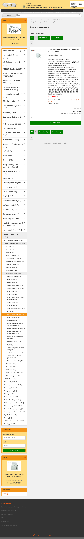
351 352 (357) (10, 248)
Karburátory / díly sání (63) (12, 401)
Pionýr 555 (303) (11, 368)
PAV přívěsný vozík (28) (13, 377)
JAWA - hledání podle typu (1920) (14, 245)
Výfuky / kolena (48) (10, 416)
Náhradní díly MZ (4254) (12, 52)
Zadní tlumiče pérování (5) (15, 354)
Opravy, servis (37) (10, 189)
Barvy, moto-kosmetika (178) (11, 174)
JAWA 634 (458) (11, 371)
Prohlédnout (53, 98)
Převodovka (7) (12, 307)
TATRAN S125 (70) (10, 380)
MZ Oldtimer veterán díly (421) (12, 65)
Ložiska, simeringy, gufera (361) (12, 108)
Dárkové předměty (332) (12, 184)
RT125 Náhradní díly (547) (12, 70)
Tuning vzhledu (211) (11, 141)
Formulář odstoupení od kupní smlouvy (13, 508)
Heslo (5, 443)
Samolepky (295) (9, 114)
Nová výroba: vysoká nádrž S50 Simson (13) (13, 226)
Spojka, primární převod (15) (16, 330)
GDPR (3, 519)
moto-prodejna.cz (7, 516)
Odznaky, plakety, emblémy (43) (13, 119)
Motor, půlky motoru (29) (15, 287)
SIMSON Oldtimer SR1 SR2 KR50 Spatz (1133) (13, 76)
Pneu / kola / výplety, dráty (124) (14, 410)
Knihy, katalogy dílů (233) (12, 125)
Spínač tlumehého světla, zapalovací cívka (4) (15, 326)
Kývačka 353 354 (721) (13, 266)
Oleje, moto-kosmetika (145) (11, 135)
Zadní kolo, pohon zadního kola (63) (15, 350)
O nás (78, 12)
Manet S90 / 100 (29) (11, 383)
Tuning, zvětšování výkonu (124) (13, 147)
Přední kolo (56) (12, 293)
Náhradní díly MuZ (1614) (12, 231)
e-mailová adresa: (8, 436)
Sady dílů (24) (8, 180)
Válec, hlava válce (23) (14, 343)
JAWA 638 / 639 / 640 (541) (14, 374)
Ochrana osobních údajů (9, 527)
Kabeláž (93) (7, 157)
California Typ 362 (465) (13, 260)
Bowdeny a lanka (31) (11, 216)
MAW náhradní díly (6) (11, 207)
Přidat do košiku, (55, 124)
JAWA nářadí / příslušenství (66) (14, 422)
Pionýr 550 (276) (11, 365)
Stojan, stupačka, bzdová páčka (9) (15, 339)
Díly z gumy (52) (9, 395)
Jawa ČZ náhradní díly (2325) (11, 237)
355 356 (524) (10, 251)
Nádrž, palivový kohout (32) (15, 290)
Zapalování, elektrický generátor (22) (14, 358)
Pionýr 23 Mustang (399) (13, 275)
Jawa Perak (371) (11, 269)
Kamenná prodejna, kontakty (63, 12)
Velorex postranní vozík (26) (13, 386)
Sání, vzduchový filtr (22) (15, 319)
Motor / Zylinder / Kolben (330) (14, 404)
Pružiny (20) (8, 419)
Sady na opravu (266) (11, 220)
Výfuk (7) (10, 346)
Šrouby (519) (8, 162)
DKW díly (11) (8, 198)
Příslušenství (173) (10, 211)
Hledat (23, 12)
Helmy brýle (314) (9, 130)
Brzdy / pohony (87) (10, 392)
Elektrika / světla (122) (11, 398)
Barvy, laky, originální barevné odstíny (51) (10, 167)
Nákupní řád (5, 523)
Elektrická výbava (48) (14, 278)
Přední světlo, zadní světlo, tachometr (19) (15, 300)
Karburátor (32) (12, 281)
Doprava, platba (44, 12)
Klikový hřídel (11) (12, 284)
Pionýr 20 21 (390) (11, 272)
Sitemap (5, 495)
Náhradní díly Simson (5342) (11, 58)
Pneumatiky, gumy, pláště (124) (12, 97)
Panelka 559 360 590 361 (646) (15, 263)
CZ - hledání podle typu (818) (13, 242)
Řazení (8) (10, 313)
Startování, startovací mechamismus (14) (14, 334)
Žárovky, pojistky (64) (11, 103)
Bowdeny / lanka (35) (11, 389)
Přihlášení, (31, 12)
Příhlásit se (14, 452)
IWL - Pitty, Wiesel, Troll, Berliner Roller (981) (11, 90)
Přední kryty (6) (12, 296)
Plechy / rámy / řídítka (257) (13, 407)
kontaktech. (51, 9)
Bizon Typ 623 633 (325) (13, 257)
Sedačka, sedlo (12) (13, 322)
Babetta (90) (10, 254)
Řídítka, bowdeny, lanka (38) (15, 316)
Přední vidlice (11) (12, 304)
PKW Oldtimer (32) (10, 193)
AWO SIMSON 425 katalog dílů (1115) (12, 83)
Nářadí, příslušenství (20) (15, 362)
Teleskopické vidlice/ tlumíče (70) (14, 413)
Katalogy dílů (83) (9, 425)
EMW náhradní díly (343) (12, 202)
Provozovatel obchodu (8, 512)
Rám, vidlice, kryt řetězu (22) (16, 310)
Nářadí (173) (7, 153)
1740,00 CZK (14, 45)
